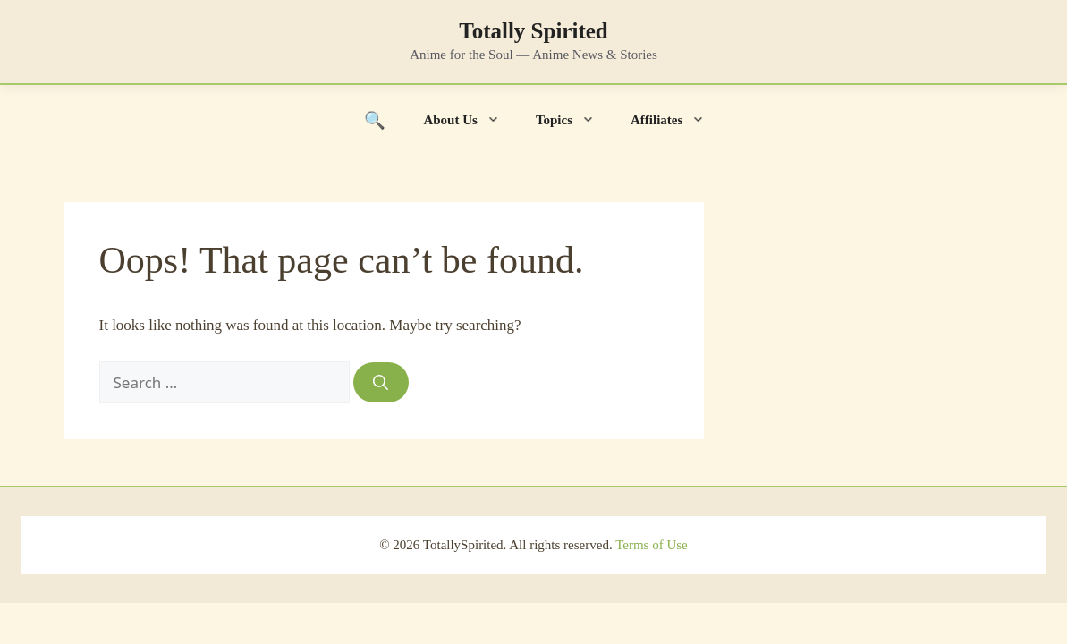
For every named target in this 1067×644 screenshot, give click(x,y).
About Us (470, 120)
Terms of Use (651, 545)
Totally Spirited (533, 31)
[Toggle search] (375, 119)
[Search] (381, 382)
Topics (574, 120)
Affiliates (677, 120)
